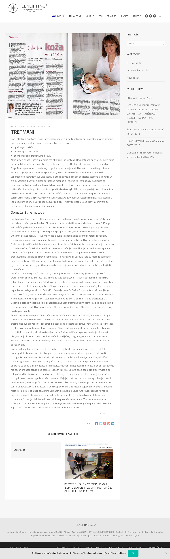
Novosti (90, 15)
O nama (124, 15)
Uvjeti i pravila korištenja (151, 547)
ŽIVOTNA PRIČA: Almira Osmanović (145, 129)
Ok (133, 553)
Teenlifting (75, 15)
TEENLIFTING (44, 126)
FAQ (101, 15)
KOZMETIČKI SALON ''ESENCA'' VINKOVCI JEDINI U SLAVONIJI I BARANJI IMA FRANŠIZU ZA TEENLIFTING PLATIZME (88, 487)
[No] (166, 553)
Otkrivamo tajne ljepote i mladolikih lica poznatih (145, 155)
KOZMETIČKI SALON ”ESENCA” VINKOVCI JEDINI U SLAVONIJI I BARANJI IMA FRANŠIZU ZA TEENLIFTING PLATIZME (143, 111)
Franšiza (111, 15)
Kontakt (137, 15)
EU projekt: (19, 450)
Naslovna (61, 547)
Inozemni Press (135, 70)
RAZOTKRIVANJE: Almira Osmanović (146, 141)
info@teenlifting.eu (83, 535)
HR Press (108, 413)
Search (160, 16)
